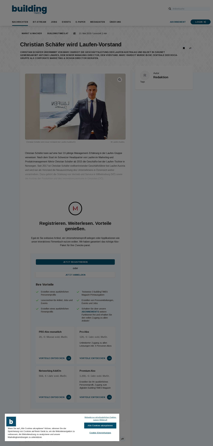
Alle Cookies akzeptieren (100, 425)
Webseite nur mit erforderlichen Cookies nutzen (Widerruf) (100, 418)
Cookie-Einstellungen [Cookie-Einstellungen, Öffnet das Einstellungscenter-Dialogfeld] (100, 433)
